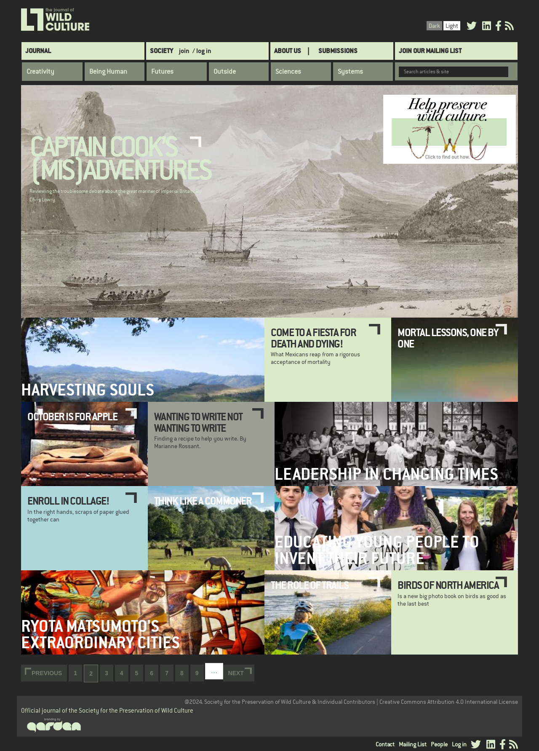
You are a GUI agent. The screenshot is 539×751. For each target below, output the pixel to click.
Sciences (288, 71)
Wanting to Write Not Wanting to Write (198, 422)
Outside (224, 71)
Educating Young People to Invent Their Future (377, 550)
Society (161, 50)
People (439, 744)
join (184, 50)
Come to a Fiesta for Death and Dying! (313, 338)
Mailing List (413, 744)
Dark (434, 25)
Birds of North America (448, 585)
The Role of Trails (309, 585)
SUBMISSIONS (338, 50)
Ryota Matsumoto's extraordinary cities (100, 634)
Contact (385, 744)
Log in (459, 744)
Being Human (108, 71)
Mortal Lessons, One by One (448, 338)
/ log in (201, 50)
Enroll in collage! (68, 501)
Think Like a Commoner (203, 501)
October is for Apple (72, 416)
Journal (38, 50)
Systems (350, 71)
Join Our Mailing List (430, 50)
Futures (162, 71)
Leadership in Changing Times (386, 474)
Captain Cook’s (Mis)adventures (120, 159)
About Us (287, 50)
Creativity (40, 71)
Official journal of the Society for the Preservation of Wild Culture (107, 710)
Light (452, 25)
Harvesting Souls (87, 390)
